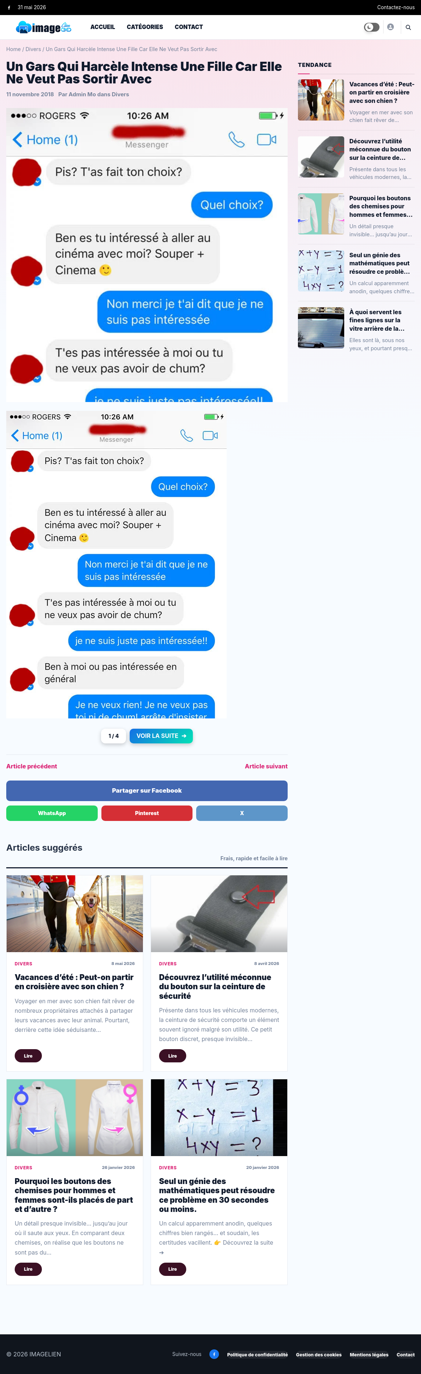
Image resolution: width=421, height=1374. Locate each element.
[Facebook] (9, 7)
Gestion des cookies (319, 1354)
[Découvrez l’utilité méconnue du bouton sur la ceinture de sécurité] (219, 913)
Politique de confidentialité (257, 1354)
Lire (28, 1056)
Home (13, 49)
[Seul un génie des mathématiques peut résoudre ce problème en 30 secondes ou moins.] (219, 1117)
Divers (33, 49)
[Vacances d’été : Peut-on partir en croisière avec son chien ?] (75, 913)
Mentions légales (369, 1354)
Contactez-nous (396, 7)
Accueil (102, 27)
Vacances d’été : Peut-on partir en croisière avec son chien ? (74, 982)
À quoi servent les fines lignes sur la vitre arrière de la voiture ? (375, 320)
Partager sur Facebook (147, 790)
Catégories (145, 27)
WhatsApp (52, 813)
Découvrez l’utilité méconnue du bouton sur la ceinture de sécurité (215, 987)
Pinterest (147, 813)
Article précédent (31, 766)
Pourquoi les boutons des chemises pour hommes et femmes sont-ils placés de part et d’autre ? (74, 1195)
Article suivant (266, 766)
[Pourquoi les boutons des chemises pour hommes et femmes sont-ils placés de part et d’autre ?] (75, 1117)
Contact (189, 27)
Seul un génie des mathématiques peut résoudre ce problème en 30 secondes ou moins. (217, 1195)
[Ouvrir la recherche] (408, 27)
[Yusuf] (390, 26)
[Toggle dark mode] (371, 27)
